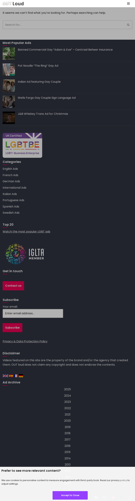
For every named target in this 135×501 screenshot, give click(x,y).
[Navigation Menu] (128, 3)
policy (123, 480)
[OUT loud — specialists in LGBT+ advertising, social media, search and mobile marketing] (13, 3)
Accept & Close (70, 495)
